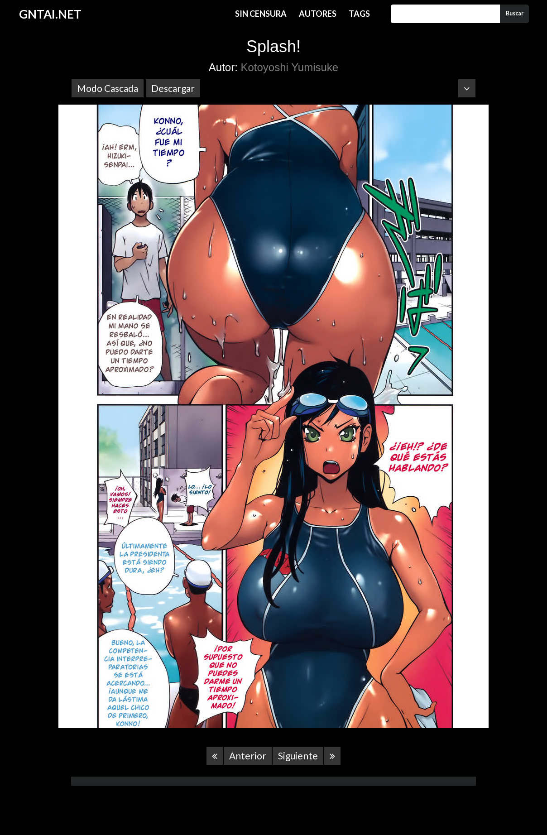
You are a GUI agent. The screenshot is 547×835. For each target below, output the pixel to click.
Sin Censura (261, 14)
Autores (317, 14)
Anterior (247, 755)
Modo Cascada (107, 88)
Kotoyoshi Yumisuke (290, 67)
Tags (359, 14)
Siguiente (298, 755)
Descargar (173, 88)
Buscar (514, 13)
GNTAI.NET (50, 14)
